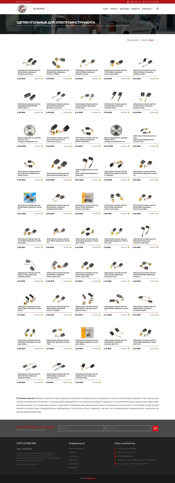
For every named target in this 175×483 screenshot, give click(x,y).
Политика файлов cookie (27, 464)
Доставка (124, 9)
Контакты (146, 9)
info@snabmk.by (135, 2)
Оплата (113, 9)
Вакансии (73, 467)
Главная (20, 26)
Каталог (28, 26)
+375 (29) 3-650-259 (152, 2)
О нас (105, 9)
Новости (135, 9)
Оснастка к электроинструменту (46, 26)
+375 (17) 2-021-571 (126, 452)
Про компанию (76, 448)
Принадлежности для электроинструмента (78, 26)
